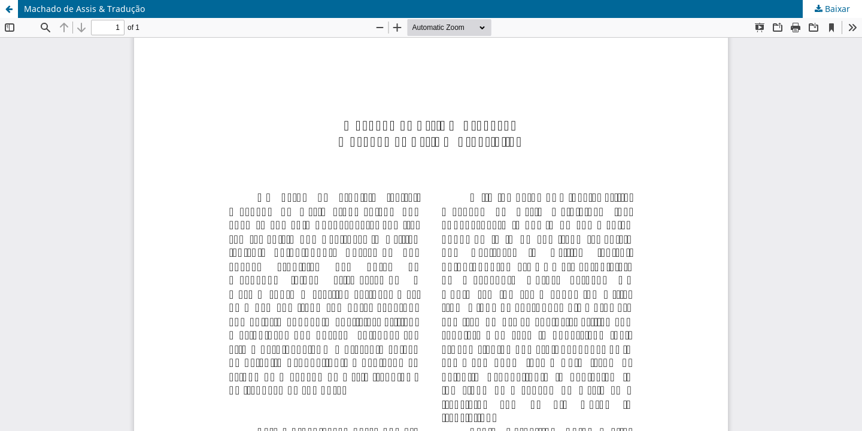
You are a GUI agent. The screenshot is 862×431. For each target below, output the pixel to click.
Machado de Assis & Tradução (84, 8)
